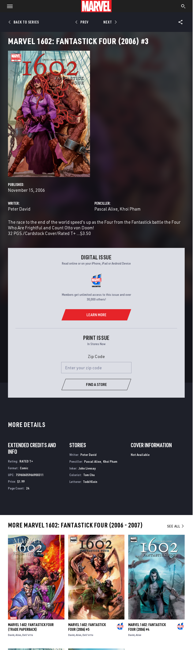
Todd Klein (90, 482)
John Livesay (87, 468)
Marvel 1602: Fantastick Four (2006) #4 (147, 627)
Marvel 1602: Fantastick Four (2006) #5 (87, 627)
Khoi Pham (130, 209)
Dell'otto (27, 635)
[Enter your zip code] (96, 367)
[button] (8, 6)
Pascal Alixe (106, 209)
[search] (183, 6)
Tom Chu (89, 475)
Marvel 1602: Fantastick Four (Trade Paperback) (31, 627)
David (11, 635)
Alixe (18, 635)
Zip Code (96, 356)
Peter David (19, 209)
